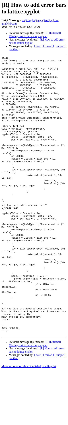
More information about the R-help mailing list (28, 421)
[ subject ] (60, 46)
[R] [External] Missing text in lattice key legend (35, 34)
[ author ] (14, 49)
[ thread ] (48, 46)
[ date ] (38, 46)
